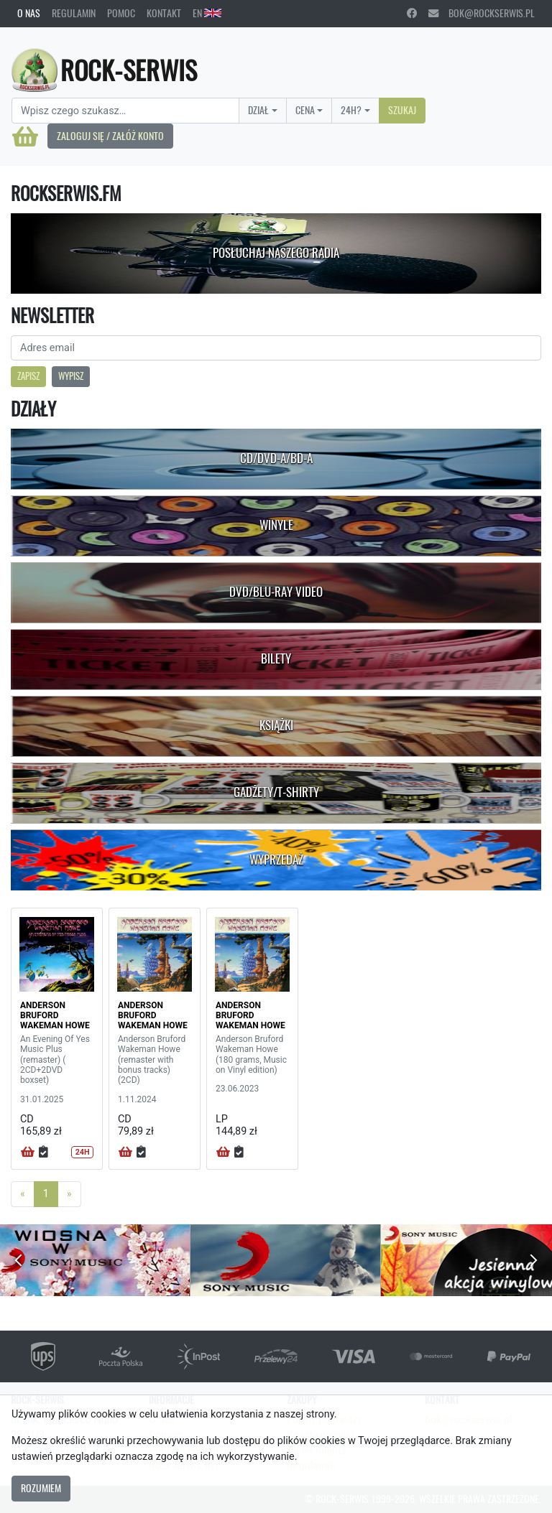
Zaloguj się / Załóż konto (110, 136)
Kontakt (164, 13)
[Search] (125, 111)
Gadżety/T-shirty (276, 792)
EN (207, 13)
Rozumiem (41, 1488)
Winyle (276, 525)
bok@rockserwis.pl (481, 13)
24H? (351, 110)
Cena (305, 110)
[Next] (69, 1194)
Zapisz (28, 376)
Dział (258, 110)
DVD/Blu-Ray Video (276, 591)
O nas (28, 13)
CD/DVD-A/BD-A (276, 458)
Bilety (276, 658)
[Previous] (22, 1194)
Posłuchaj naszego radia (276, 252)
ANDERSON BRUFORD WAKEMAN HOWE (55, 1015)
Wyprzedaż (276, 859)
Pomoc (121, 13)
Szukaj (402, 110)
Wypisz (70, 376)
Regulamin (74, 13)
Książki (276, 725)
